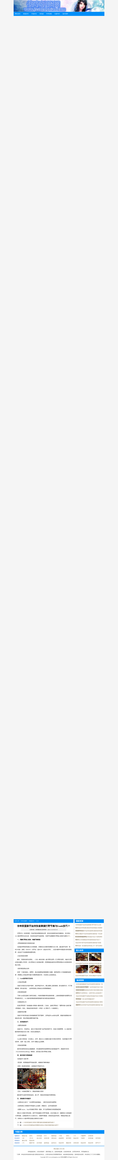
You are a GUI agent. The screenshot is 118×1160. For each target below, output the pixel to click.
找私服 (41, 14)
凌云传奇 (39, 1138)
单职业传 (53, 1138)
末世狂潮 (46, 1138)
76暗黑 (83, 1138)
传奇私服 (39, 1136)
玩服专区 (57, 14)
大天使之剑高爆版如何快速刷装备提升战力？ (88, 939)
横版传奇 (68, 1143)
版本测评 (65, 14)
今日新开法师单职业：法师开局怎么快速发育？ (89, 993)
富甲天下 (98, 1143)
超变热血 (46, 1143)
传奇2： (68, 1136)
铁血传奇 (83, 1143)
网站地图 (56, 1149)
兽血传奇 (90, 1143)
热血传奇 (76, 1138)
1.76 (74, 1136)
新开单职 (68, 1138)
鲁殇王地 (24, 1136)
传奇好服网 (24, 921)
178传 (60, 1136)
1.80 (23, 1138)
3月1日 (31, 1138)
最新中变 (31, 1143)
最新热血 (53, 1136)
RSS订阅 (62, 1149)
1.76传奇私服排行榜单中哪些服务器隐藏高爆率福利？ (39, 1122)
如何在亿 (53, 1143)
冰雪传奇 (90, 1136)
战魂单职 (61, 1138)
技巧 (68, 936)
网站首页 (17, 14)
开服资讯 (34, 14)
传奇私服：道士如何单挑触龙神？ (85, 999)
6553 (45, 1136)
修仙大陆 (24, 1140)
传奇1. (31, 1136)
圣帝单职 (98, 1138)
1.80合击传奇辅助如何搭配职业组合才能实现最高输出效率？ (41, 1125)
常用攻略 (49, 14)
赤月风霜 (39, 1143)
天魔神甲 (83, 1136)
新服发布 (26, 14)
